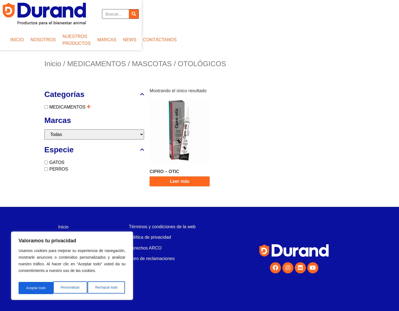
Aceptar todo (109, 288)
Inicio (52, 64)
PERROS (58, 169)
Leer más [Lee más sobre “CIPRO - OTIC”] (179, 181)
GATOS (57, 162)
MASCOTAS (152, 64)
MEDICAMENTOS (96, 64)
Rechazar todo (72, 288)
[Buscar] (349, 14)
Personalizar (35, 288)
